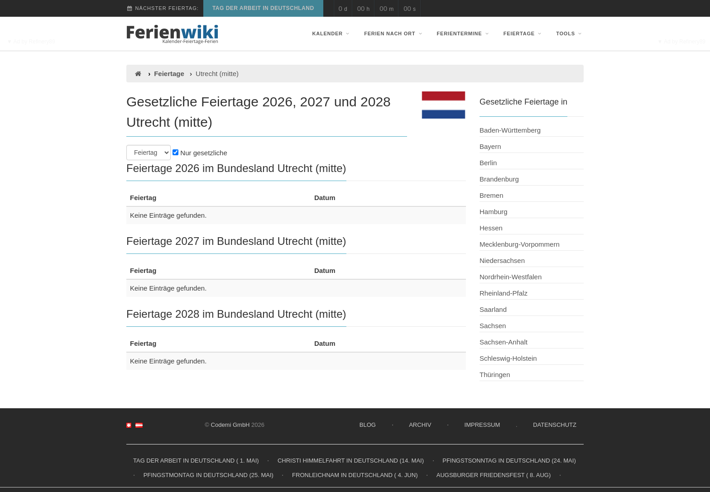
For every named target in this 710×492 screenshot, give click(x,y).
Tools (570, 33)
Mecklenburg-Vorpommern (520, 244)
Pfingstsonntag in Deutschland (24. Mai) (509, 460)
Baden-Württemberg (510, 130)
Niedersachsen (502, 260)
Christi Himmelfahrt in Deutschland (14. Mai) (351, 460)
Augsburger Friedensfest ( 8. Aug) (494, 475)
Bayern (490, 146)
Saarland (493, 309)
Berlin (488, 163)
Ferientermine (464, 33)
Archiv (420, 424)
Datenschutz (554, 424)
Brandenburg (499, 179)
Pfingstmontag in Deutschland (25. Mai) (208, 475)
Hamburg (494, 211)
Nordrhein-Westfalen (511, 277)
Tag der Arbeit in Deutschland (263, 8)
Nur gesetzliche (200, 153)
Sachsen (493, 326)
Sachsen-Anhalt (504, 342)
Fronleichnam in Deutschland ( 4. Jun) (354, 475)
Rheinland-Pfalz (504, 293)
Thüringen (495, 374)
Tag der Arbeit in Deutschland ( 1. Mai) (196, 460)
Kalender (331, 33)
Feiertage (523, 33)
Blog (368, 424)
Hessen (491, 228)
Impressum (482, 424)
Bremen (492, 195)
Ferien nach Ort (394, 33)
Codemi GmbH (230, 424)
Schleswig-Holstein (508, 358)
